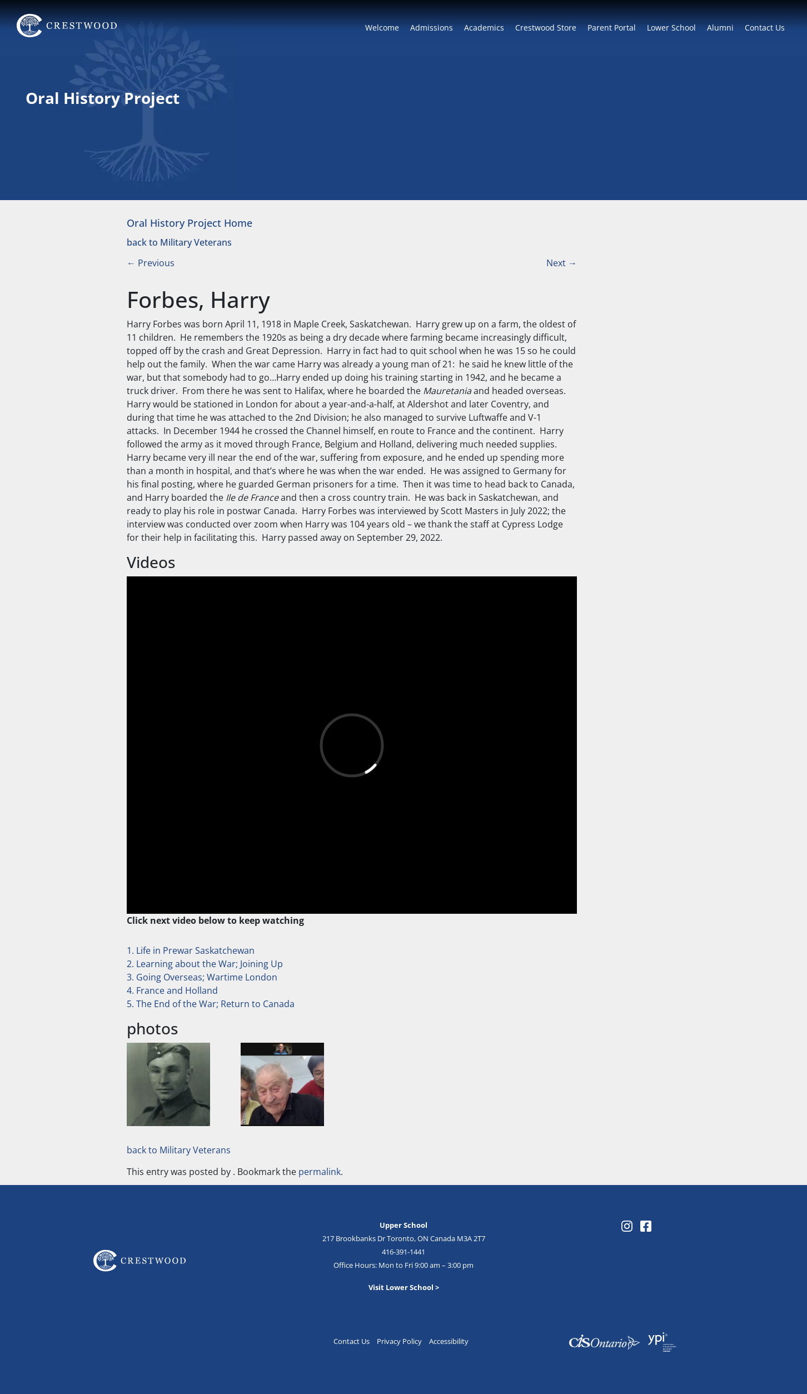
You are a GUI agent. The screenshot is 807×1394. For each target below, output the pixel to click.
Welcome (382, 27)
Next (561, 263)
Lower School (671, 27)
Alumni (720, 27)
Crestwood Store (545, 27)
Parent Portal (611, 27)
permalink (319, 1172)
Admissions (431, 27)
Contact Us (765, 27)
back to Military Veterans (179, 242)
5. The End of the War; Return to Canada (211, 1004)
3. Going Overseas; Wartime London (202, 977)
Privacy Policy (399, 1341)
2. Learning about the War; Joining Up (205, 964)
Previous (151, 263)
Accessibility (449, 1341)
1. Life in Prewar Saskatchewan (191, 950)
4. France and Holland (172, 990)
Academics (484, 27)
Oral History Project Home (189, 223)
